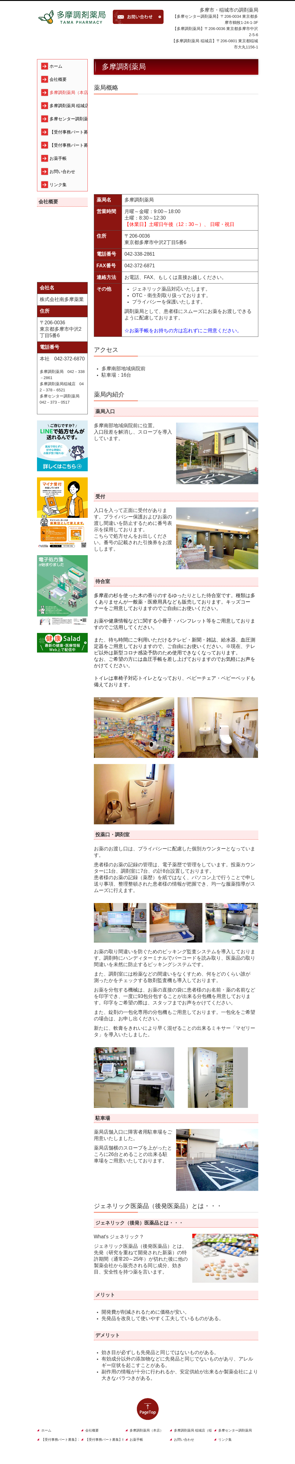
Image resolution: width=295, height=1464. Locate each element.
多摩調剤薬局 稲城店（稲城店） (68, 105)
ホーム (56, 66)
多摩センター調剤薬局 (68, 118)
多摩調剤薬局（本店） (68, 92)
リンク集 (58, 184)
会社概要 (58, 79)
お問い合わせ (62, 171)
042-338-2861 (139, 254)
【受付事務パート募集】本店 (68, 132)
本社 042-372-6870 (62, 358)
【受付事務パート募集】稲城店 (68, 145)
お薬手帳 (58, 158)
